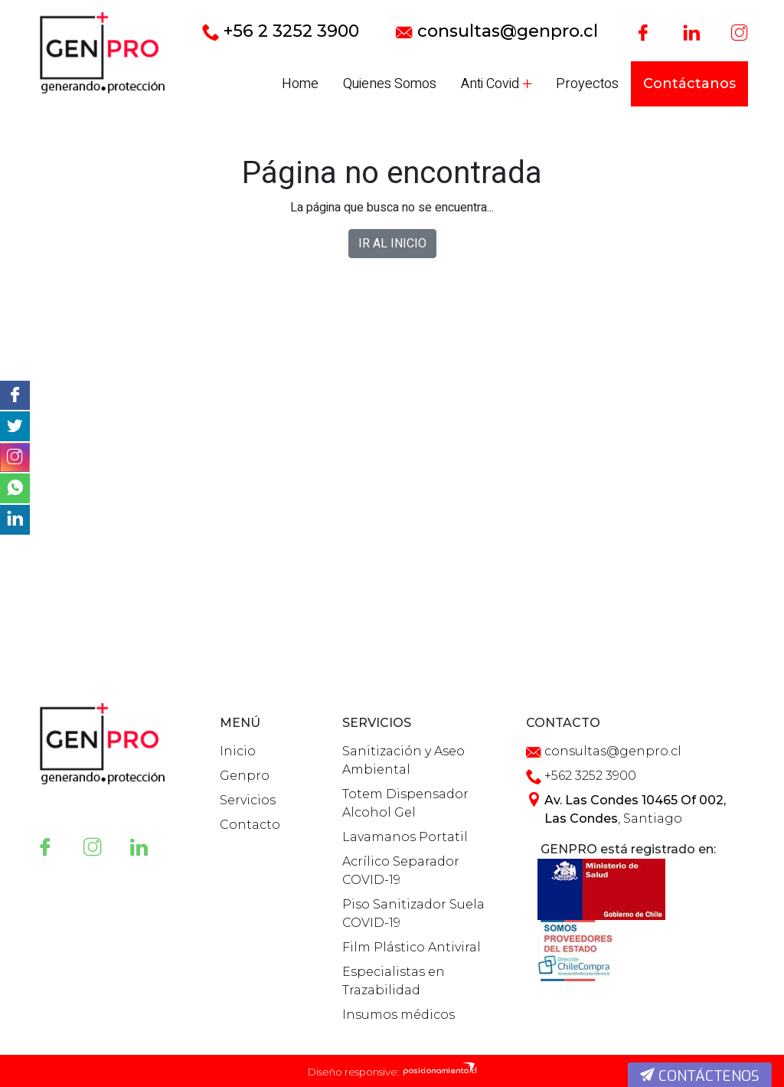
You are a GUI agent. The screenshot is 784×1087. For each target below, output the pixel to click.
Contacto (250, 824)
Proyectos (587, 84)
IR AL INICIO (392, 243)
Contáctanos (689, 83)
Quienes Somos (389, 84)
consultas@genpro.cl (497, 31)
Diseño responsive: (354, 1072)
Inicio (238, 751)
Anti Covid (496, 84)
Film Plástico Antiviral (411, 947)
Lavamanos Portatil (405, 837)
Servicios (248, 800)
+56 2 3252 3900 (280, 31)
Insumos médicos (398, 1014)
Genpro (245, 775)
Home (300, 84)
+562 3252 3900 (590, 775)
